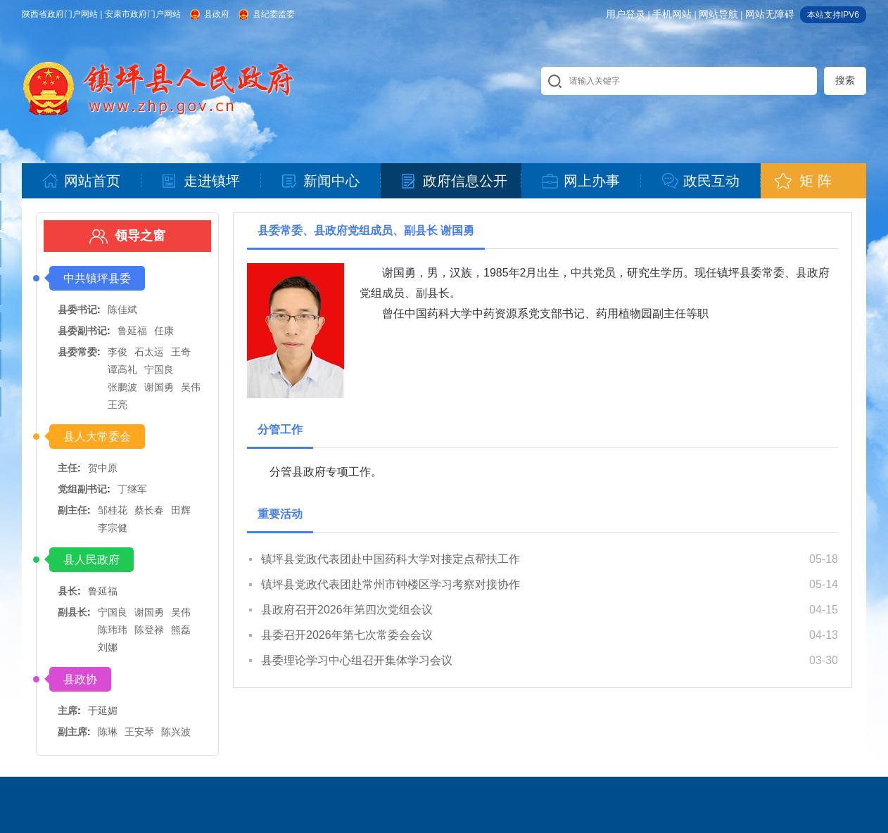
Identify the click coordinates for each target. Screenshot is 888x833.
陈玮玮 (112, 629)
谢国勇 (159, 387)
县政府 (216, 14)
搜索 (845, 80)
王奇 (181, 351)
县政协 (80, 679)
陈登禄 (149, 629)
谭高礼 (122, 369)
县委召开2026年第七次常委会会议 (347, 635)
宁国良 (159, 369)
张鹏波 (122, 387)
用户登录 (625, 14)
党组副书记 (82, 489)
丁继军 (132, 489)
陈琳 (108, 731)
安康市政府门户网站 (143, 14)
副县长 (72, 612)
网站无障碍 (769, 14)
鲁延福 (132, 330)
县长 (67, 591)
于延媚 (103, 710)
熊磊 (181, 629)
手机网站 (672, 14)
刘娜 (108, 647)
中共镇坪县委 (97, 278)
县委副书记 (82, 330)
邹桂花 (112, 510)
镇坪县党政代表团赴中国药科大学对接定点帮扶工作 (390, 559)
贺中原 (103, 467)
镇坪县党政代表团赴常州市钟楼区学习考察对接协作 (390, 584)
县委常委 (77, 351)
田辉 (181, 510)
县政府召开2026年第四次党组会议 (347, 610)
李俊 (117, 351)
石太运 (149, 351)
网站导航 (718, 14)
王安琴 (139, 731)
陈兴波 (176, 731)
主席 (67, 710)
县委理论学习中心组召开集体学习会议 (356, 660)
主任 (67, 467)
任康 (164, 330)
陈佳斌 (122, 309)
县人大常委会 (97, 437)
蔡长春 (149, 510)
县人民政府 (91, 560)
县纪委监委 (274, 14)
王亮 (117, 404)
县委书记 (77, 309)
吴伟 (191, 387)
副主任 (72, 510)
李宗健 (112, 527)
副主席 (72, 731)
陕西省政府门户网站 (60, 14)
